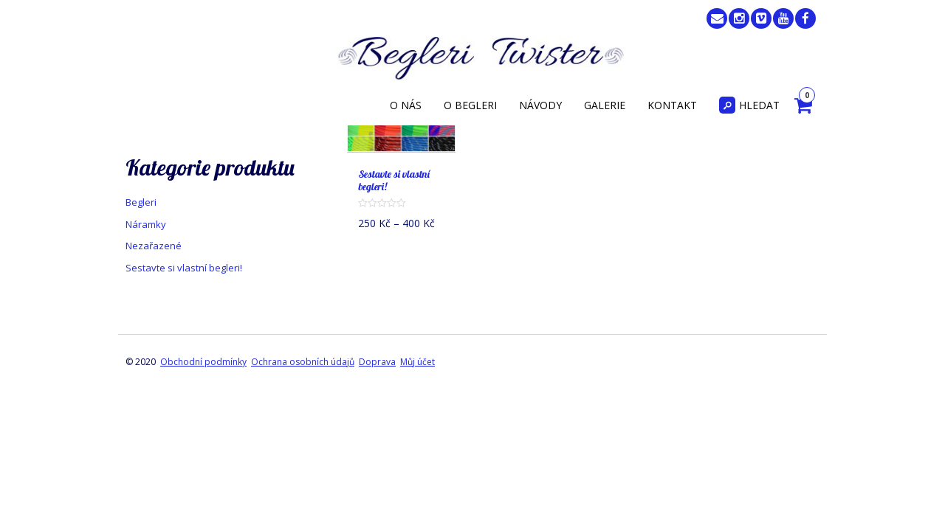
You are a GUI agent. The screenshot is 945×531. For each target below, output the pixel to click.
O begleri (470, 105)
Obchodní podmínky (203, 361)
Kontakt (672, 105)
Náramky (146, 224)
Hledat (749, 105)
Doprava (377, 361)
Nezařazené (154, 245)
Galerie (604, 105)
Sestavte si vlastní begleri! (184, 267)
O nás (406, 105)
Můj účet (417, 361)
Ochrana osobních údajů (302, 361)
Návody (540, 105)
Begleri (141, 202)
